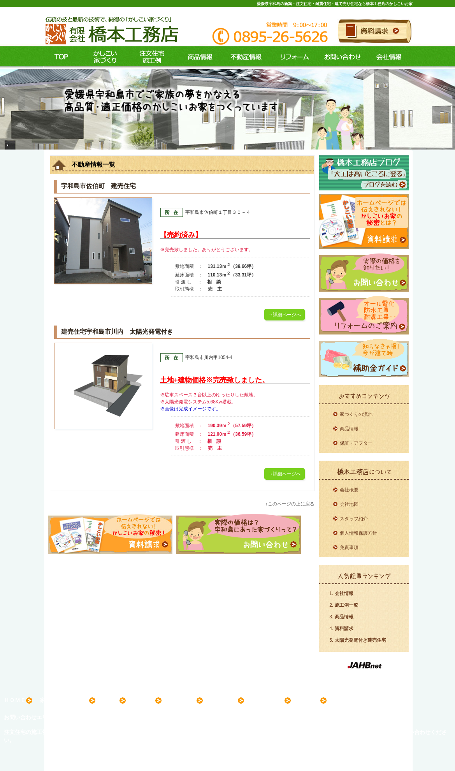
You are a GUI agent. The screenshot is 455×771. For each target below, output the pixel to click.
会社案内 (312, 700)
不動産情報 (244, 57)
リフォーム (293, 57)
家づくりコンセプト (68, 700)
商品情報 (196, 57)
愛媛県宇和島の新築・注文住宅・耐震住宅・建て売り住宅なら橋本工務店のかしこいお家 (335, 4)
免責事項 (349, 547)
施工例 (149, 57)
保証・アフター (356, 443)
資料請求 (344, 628)
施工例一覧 (346, 605)
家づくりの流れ (356, 414)
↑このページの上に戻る (289, 504)
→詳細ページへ (284, 314)
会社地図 (349, 504)
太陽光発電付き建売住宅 (360, 640)
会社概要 (349, 490)
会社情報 (389, 57)
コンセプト (103, 57)
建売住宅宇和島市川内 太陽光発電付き (117, 331)
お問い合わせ (341, 57)
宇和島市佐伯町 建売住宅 (98, 186)
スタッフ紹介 (354, 518)
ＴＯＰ (61, 57)
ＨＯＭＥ (18, 700)
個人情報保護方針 (358, 533)
